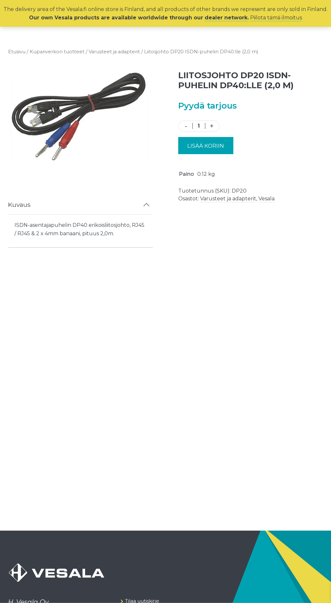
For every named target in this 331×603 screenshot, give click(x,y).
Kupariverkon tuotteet (57, 52)
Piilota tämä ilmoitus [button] (276, 18)
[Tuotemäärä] (198, 126)
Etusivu (16, 52)
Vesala (266, 199)
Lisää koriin (205, 146)
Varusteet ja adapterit (114, 52)
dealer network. (227, 18)
